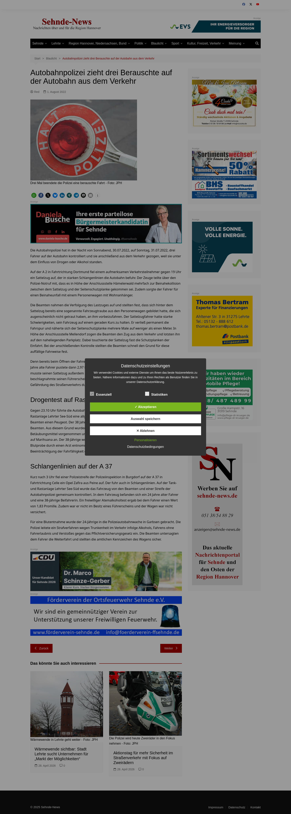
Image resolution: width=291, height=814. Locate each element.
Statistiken (156, 393)
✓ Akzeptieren (145, 407)
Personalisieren (145, 440)
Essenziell (101, 393)
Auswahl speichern (145, 419)
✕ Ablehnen (145, 430)
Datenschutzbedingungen (145, 446)
